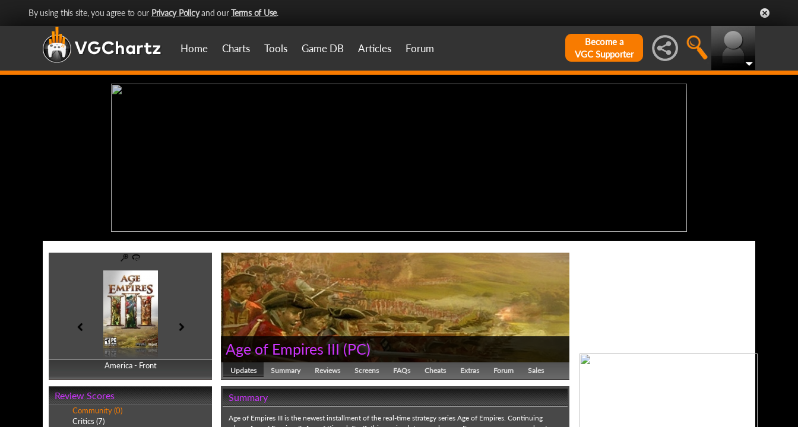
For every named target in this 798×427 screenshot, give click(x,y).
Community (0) (97, 410)
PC (356, 349)
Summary (285, 370)
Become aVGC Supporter (604, 47)
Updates (243, 370)
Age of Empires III (283, 349)
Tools (275, 48)
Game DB (323, 48)
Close (765, 13)
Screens (366, 370)
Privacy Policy (175, 13)
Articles (374, 48)
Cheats (435, 370)
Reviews (327, 370)
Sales (536, 370)
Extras (469, 370)
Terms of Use (254, 13)
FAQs (401, 370)
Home (194, 48)
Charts (236, 48)
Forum (420, 48)
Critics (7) (88, 421)
